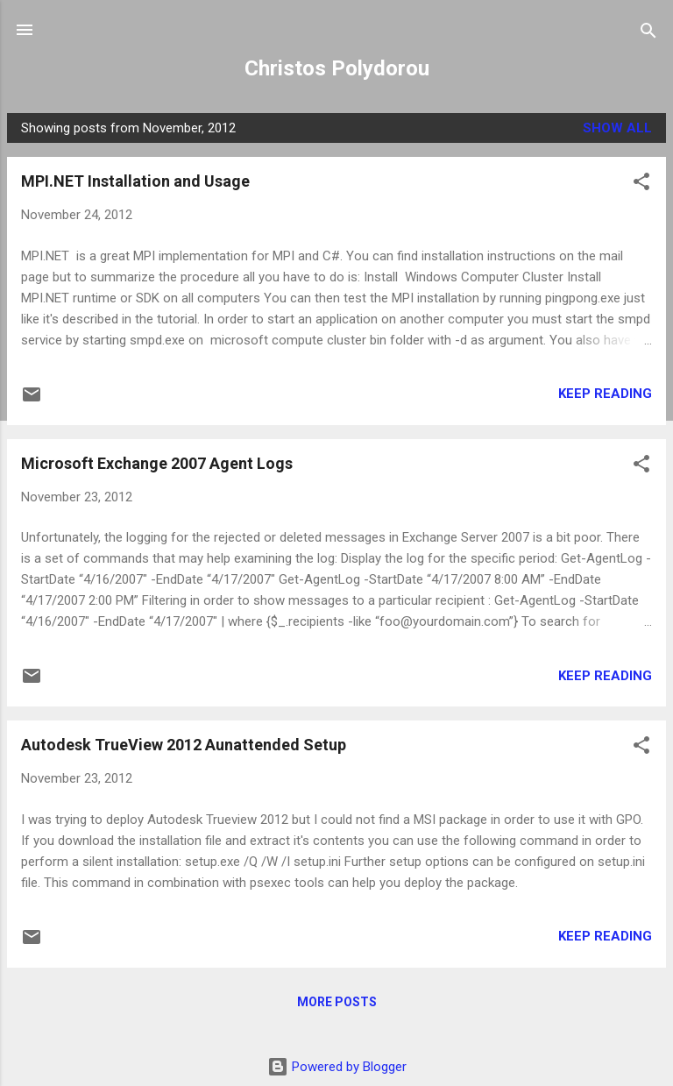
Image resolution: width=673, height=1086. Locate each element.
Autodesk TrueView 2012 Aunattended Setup (183, 744)
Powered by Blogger (337, 1067)
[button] (641, 183)
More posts (337, 1002)
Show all (617, 128)
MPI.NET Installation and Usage (135, 181)
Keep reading (605, 393)
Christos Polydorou (336, 68)
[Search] (648, 32)
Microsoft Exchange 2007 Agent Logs (157, 463)
